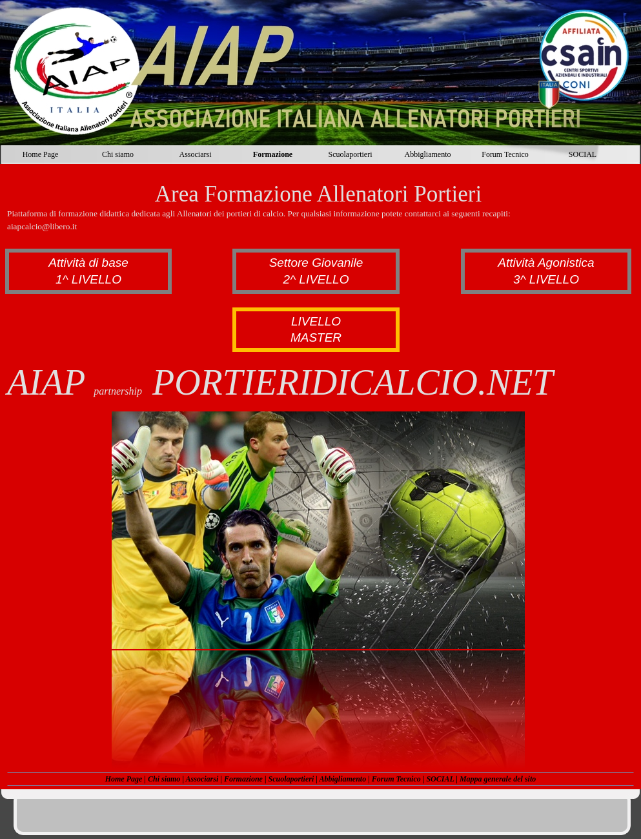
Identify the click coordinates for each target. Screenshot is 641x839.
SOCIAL (440, 778)
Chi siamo (164, 778)
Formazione (243, 778)
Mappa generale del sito (498, 778)
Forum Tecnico (396, 778)
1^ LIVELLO (88, 279)
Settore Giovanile (316, 262)
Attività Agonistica (546, 262)
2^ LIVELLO (316, 279)
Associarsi (202, 778)
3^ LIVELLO (546, 279)
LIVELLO (316, 321)
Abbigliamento (342, 778)
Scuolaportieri (291, 778)
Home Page (124, 778)
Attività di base (88, 262)
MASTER (315, 337)
